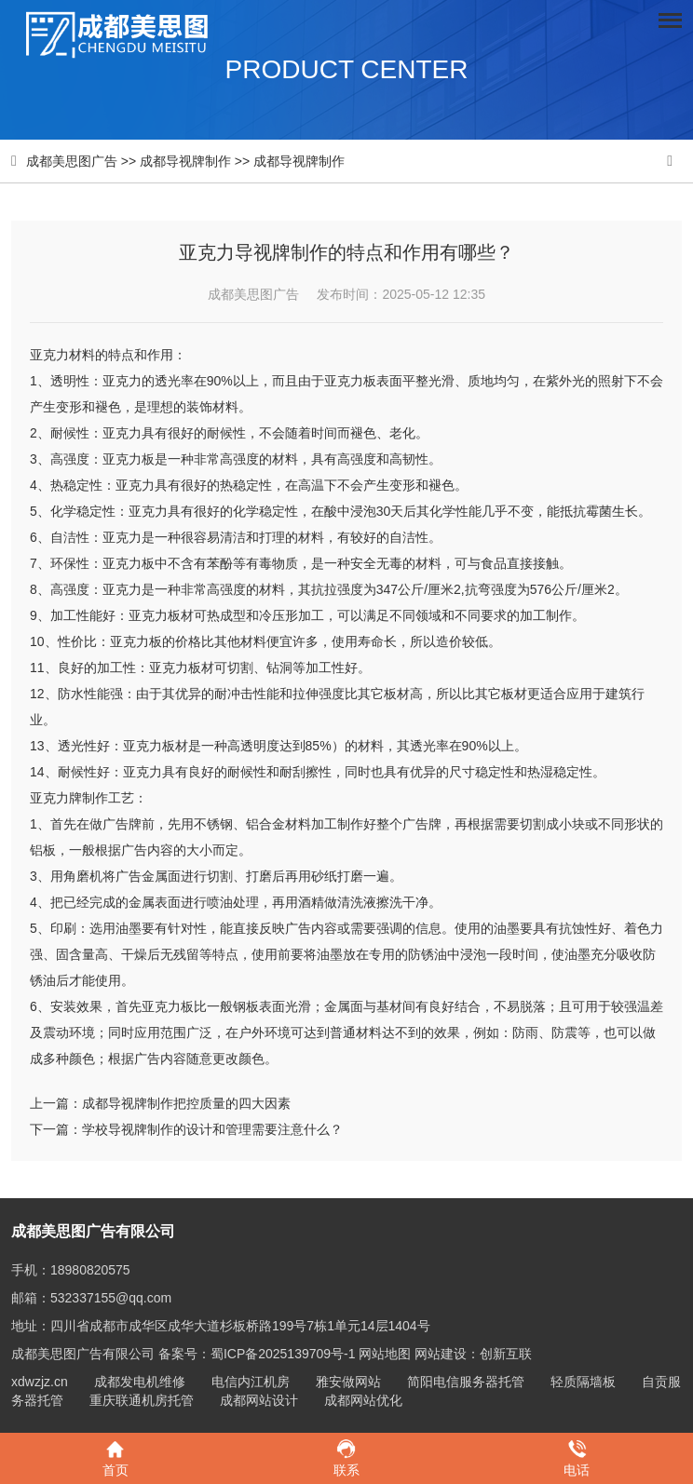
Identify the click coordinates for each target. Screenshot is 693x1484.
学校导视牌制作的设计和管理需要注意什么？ (212, 1129)
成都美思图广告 (71, 161)
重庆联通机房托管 (141, 1400)
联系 (346, 1457)
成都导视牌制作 (185, 161)
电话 (577, 1457)
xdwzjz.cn (39, 1381)
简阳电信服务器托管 (465, 1381)
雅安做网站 (348, 1381)
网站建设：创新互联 (473, 1353)
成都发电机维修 (139, 1381)
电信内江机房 (250, 1381)
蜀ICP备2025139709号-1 (283, 1353)
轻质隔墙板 (583, 1381)
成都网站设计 (259, 1400)
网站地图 (385, 1353)
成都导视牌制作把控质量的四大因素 (186, 1103)
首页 (115, 1457)
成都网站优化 (363, 1400)
